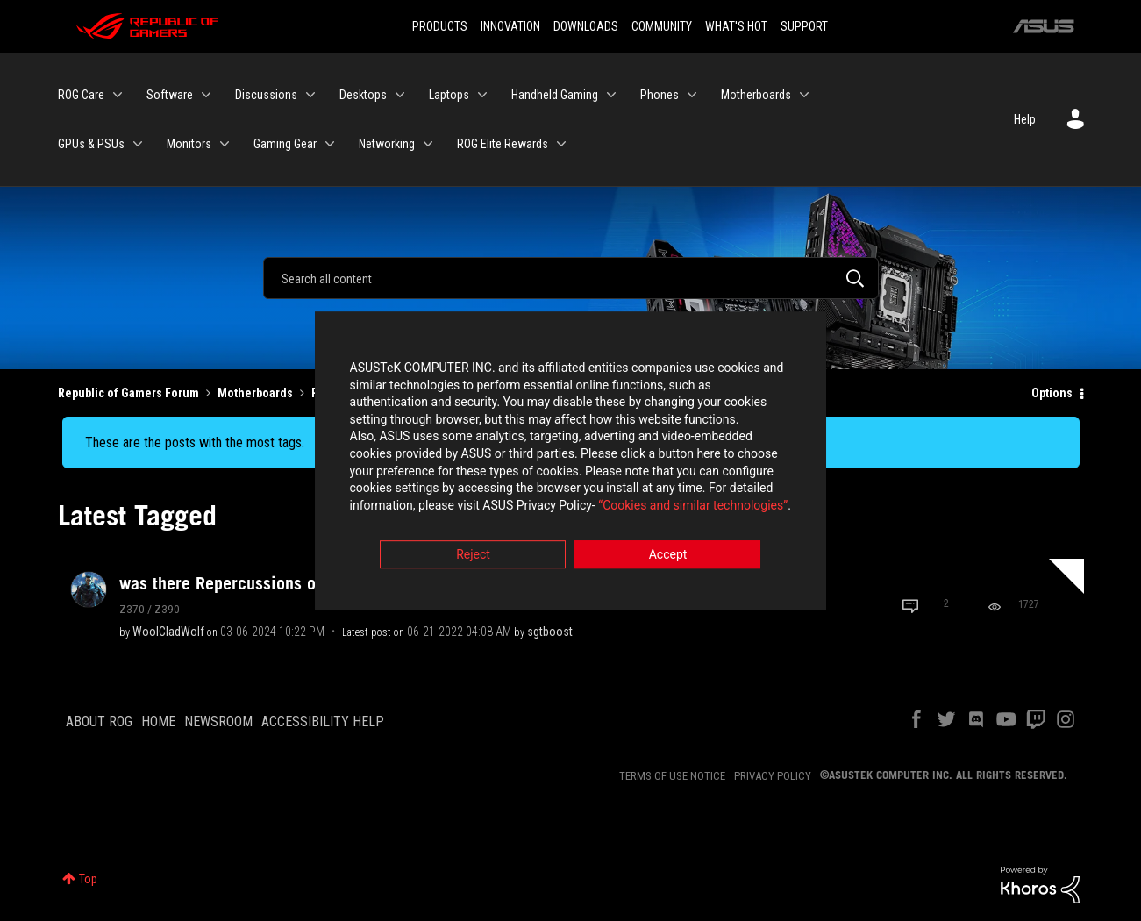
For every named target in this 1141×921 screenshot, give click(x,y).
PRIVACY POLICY (772, 775)
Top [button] (88, 879)
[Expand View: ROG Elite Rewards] (561, 144)
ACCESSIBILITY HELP (322, 721)
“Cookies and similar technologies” (455, 508)
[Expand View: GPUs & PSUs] (137, 144)
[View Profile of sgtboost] (550, 632)
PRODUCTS (439, 26)
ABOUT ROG (99, 721)
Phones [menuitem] (659, 95)
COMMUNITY (661, 26)
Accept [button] (668, 558)
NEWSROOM (218, 721)
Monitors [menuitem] (189, 144)
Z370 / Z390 (149, 609)
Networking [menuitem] (387, 144)
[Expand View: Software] (206, 94)
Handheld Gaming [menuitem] (554, 95)
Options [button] (1052, 393)
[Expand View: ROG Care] (117, 94)
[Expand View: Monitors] (224, 144)
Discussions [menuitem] (266, 95)
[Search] (571, 278)
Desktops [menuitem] (363, 95)
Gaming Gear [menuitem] (285, 144)
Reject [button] (473, 558)
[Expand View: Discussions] (310, 94)
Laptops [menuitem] (449, 95)
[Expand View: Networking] (428, 144)
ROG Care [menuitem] (81, 95)
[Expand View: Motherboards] (804, 94)
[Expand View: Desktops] (400, 94)
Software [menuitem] (169, 95)
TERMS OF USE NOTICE (672, 775)
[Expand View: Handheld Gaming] (611, 94)
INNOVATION (510, 26)
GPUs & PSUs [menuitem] (91, 144)
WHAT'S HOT (736, 26)
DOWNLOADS (585, 26)
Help (1025, 119)
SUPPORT (804, 26)
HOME (158, 721)
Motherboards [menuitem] (756, 95)
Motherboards (255, 393)
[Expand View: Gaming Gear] (330, 144)
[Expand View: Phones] (692, 94)
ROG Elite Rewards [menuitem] (502, 144)
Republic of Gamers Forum (128, 393)
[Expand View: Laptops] (482, 94)
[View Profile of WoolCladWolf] (168, 632)
